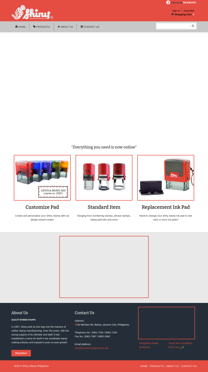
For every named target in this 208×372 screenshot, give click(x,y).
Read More (21, 353)
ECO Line (174, 347)
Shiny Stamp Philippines (35, 366)
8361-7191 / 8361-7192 (104, 332)
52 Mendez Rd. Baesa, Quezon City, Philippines (103, 324)
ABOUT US (65, 26)
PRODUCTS (41, 26)
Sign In (176, 10)
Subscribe (188, 10)
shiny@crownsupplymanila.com (92, 348)
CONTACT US (90, 26)
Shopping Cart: (183, 14)
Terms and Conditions (180, 343)
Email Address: (83, 344)
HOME (20, 26)
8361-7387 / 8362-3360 (97, 336)
